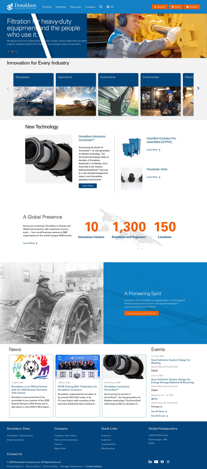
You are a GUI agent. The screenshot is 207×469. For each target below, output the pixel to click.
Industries (61, 6)
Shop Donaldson (15, 440)
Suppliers (106, 440)
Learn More (87, 186)
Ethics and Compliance (66, 440)
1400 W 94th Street (159, 435)
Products (46, 6)
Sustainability (108, 444)
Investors (106, 435)
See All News (157, 411)
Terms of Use (33, 466)
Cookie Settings (94, 466)
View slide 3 (16, 51)
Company (90, 6)
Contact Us (14, 454)
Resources (75, 6)
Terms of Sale (50, 466)
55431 (152, 443)
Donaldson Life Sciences (20, 435)
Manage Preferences (71, 466)
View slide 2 (12, 51)
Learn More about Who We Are (141, 313)
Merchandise (108, 448)
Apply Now (60, 448)
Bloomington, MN (158, 439)
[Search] (100, 6)
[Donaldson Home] (23, 6)
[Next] (200, 90)
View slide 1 (9, 51)
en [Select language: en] (110, 6)
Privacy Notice (14, 466)
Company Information (65, 435)
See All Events (158, 416)
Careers (58, 444)
